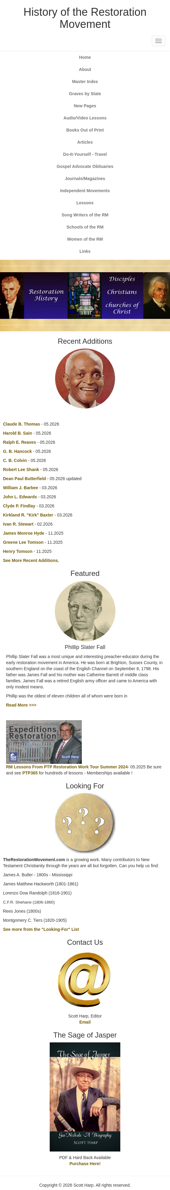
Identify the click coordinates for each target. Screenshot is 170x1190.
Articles (85, 142)
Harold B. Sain (17, 433)
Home (85, 57)
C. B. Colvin (15, 460)
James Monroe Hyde (23, 533)
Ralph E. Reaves (19, 442)
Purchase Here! (85, 1163)
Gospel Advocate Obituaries (85, 166)
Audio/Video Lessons (84, 117)
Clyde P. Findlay (19, 505)
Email (85, 1022)
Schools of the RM (84, 227)
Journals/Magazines (85, 178)
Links (85, 251)
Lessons (85, 202)
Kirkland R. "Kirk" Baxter (28, 515)
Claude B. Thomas (21, 424)
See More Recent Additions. (31, 560)
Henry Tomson (17, 551)
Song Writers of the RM (85, 214)
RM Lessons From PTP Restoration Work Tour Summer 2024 (67, 766)
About (85, 69)
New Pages (85, 105)
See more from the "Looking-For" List (41, 929)
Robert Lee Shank (21, 469)
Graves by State (85, 93)
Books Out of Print (85, 130)
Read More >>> (21, 705)
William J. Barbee (20, 487)
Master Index (85, 81)
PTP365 (30, 772)
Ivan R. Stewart (18, 524)
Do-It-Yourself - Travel (85, 154)
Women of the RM (85, 239)
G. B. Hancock (17, 451)
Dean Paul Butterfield (24, 478)
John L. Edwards (20, 496)
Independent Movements (85, 190)
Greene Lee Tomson (23, 542)
